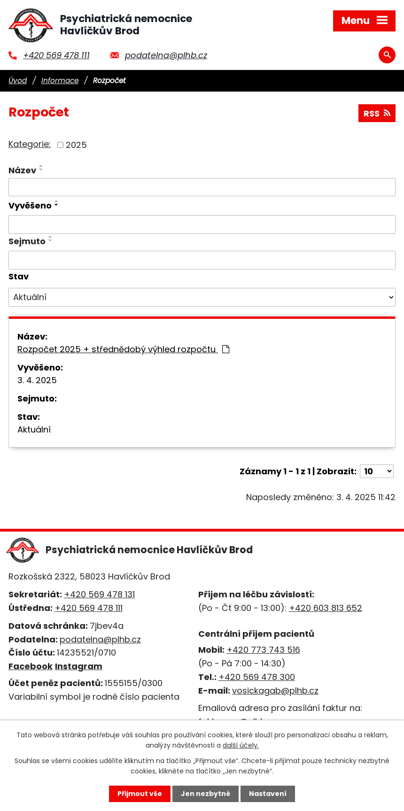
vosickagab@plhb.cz (275, 690)
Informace (59, 80)
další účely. (241, 745)
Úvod (17, 80)
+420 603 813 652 (325, 608)
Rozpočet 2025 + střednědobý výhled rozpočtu (123, 349)
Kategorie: (29, 144)
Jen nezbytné (205, 793)
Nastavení (268, 793)
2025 (76, 145)
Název (22, 170)
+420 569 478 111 (56, 55)
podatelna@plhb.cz (166, 55)
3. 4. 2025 (37, 380)
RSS (377, 113)
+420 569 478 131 (99, 594)
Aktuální (34, 429)
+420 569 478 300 (256, 677)
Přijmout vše (139, 793)
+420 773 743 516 (263, 650)
